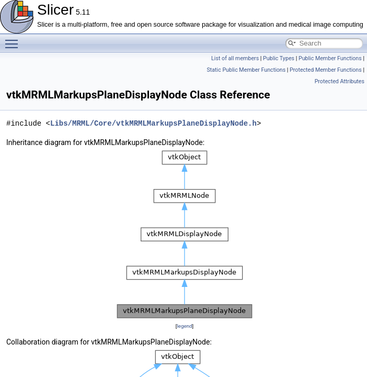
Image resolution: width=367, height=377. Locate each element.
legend (184, 326)
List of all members (235, 58)
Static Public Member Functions (246, 69)
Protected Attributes (339, 81)
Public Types (278, 58)
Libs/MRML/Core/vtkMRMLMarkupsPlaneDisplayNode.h (153, 123)
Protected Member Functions (326, 69)
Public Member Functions (330, 58)
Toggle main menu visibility (14, 39)
